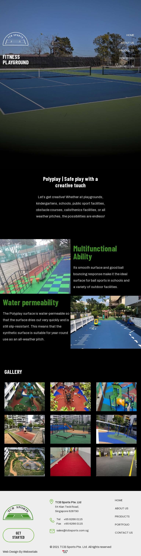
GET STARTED (18, 535)
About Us (127, 43)
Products (126, 50)
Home (130, 35)
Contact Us (125, 66)
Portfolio (127, 58)
